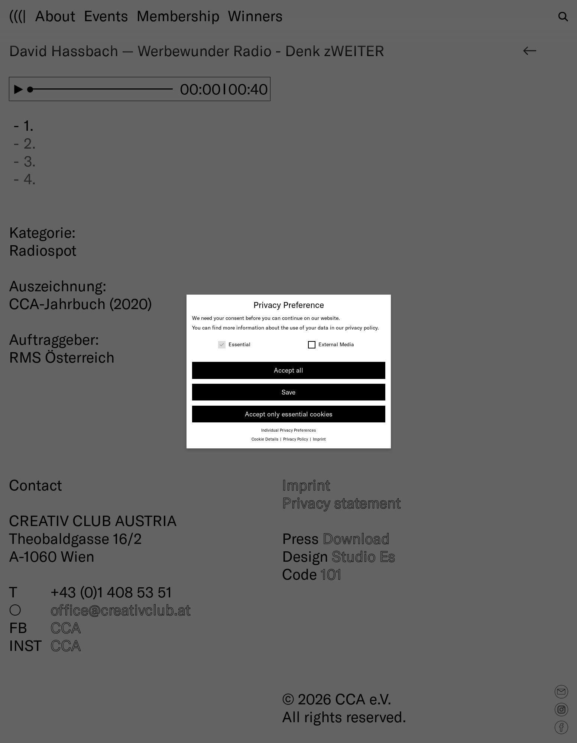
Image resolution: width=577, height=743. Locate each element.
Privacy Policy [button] (296, 439)
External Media (331, 344)
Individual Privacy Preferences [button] (288, 430)
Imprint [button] (319, 439)
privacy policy (361, 327)
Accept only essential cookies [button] (289, 414)
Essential (234, 344)
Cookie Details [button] (265, 439)
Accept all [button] (288, 370)
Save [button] (288, 392)
